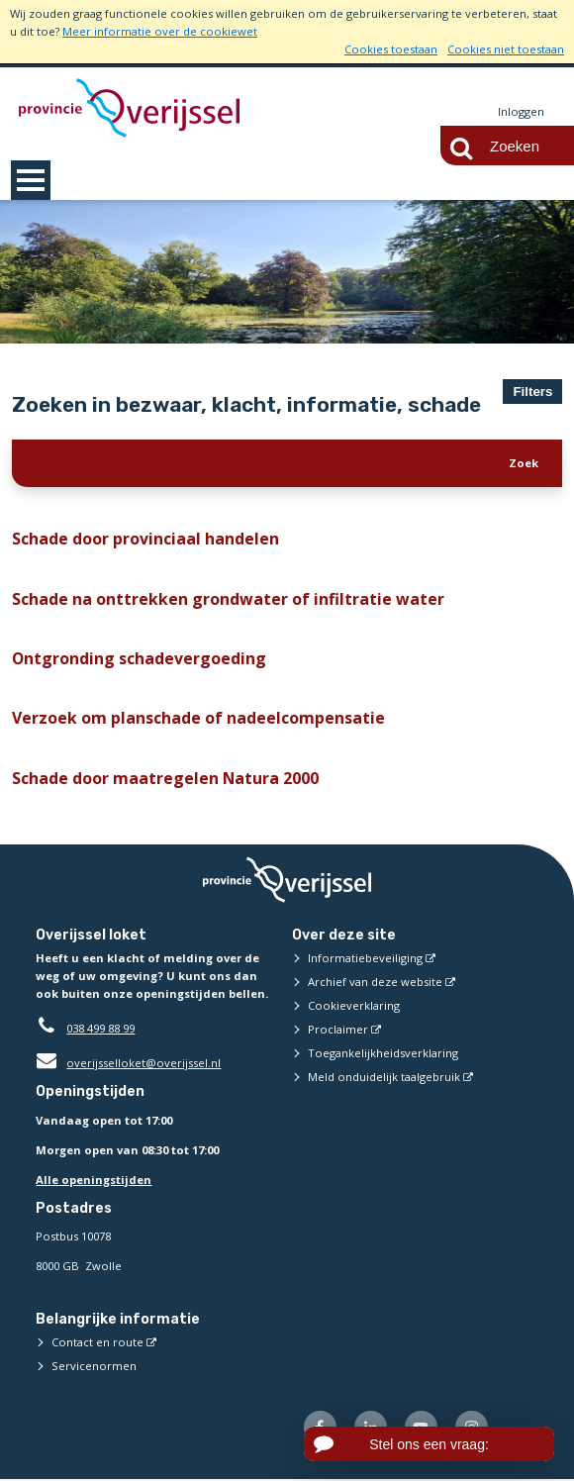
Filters (532, 391)
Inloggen (521, 111)
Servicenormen (94, 1367)
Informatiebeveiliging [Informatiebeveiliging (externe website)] (365, 959)
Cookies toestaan (390, 49)
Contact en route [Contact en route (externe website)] (97, 1343)
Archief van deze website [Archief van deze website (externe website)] (375, 983)
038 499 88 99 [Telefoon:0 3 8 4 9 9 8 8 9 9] (100, 1030)
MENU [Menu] (30, 180)
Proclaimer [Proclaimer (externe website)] (338, 1031)
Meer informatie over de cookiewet (159, 31)
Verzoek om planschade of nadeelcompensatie (184, 719)
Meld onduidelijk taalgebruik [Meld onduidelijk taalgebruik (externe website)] (384, 1078)
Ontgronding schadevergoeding (130, 659)
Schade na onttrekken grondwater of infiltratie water (208, 599)
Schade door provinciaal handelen (137, 538)
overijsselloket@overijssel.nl (128, 1064)
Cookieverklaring (354, 1007)
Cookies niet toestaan (505, 49)
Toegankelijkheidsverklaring (383, 1054)
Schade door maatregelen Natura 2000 (156, 779)
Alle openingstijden (93, 1180)
